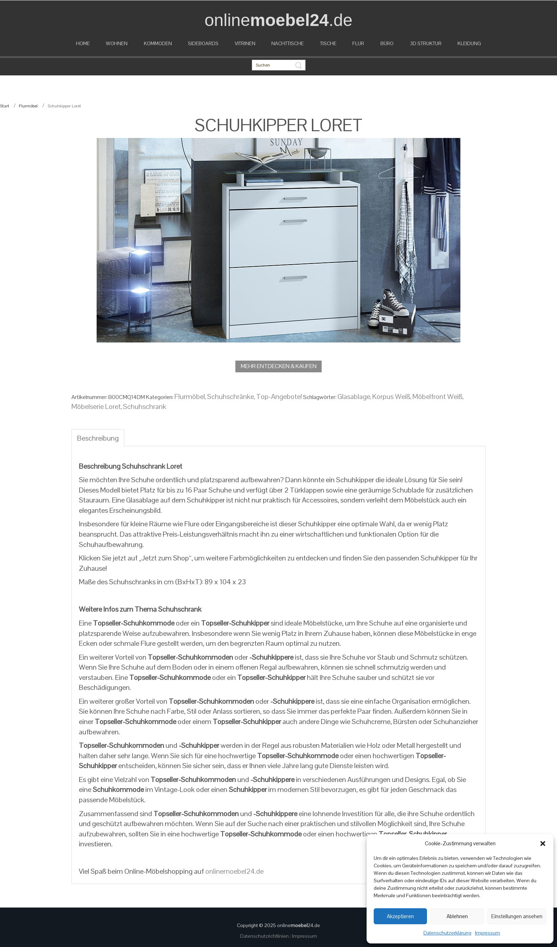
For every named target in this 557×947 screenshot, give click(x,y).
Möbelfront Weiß (437, 396)
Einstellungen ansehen (516, 916)
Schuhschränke (230, 396)
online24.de (298, 925)
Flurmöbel (28, 106)
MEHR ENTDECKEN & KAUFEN (279, 366)
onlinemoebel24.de (234, 871)
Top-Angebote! (279, 396)
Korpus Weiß (391, 396)
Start (4, 106)
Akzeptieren (400, 916)
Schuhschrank (144, 406)
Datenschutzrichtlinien (265, 936)
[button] (542, 843)
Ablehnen (457, 916)
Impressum (487, 933)
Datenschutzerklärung (447, 933)
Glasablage (353, 396)
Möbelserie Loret (96, 406)
